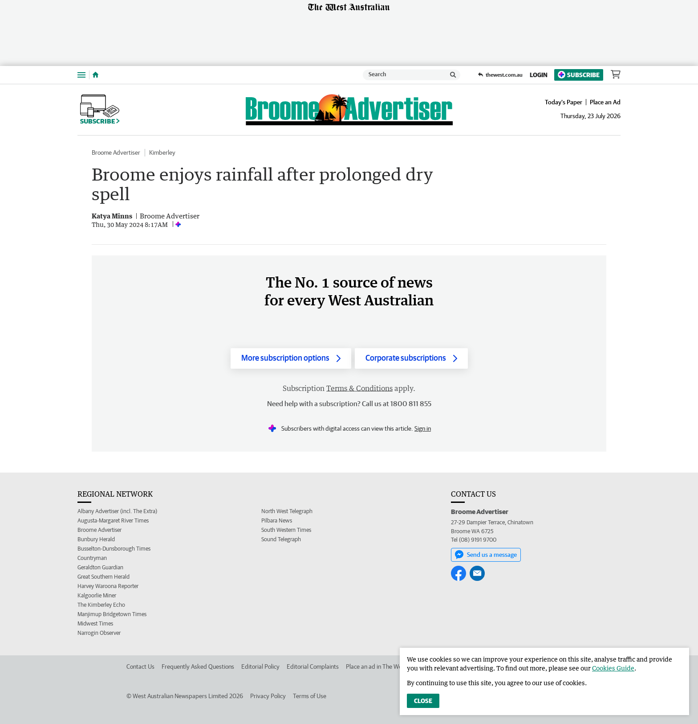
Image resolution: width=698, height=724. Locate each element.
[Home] (95, 75)
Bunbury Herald (96, 539)
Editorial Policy (260, 666)
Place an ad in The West (376, 666)
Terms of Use (309, 695)
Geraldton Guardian (100, 567)
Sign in (422, 428)
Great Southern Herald (103, 576)
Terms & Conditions (359, 388)
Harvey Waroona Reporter (107, 586)
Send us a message (486, 554)
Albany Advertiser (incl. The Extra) (117, 511)
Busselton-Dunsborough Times (113, 548)
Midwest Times (95, 623)
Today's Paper (563, 102)
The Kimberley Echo (101, 604)
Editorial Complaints (313, 666)
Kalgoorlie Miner (96, 595)
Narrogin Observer (99, 632)
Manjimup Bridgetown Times (111, 614)
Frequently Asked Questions (198, 666)
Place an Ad (605, 102)
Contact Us (140, 666)
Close (423, 700)
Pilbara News (276, 520)
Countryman (92, 558)
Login (539, 74)
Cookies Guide (613, 668)
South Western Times (286, 530)
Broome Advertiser (116, 152)
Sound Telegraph (281, 539)
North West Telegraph (286, 511)
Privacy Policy (268, 695)
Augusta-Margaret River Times (113, 520)
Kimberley (162, 152)
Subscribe (579, 74)
